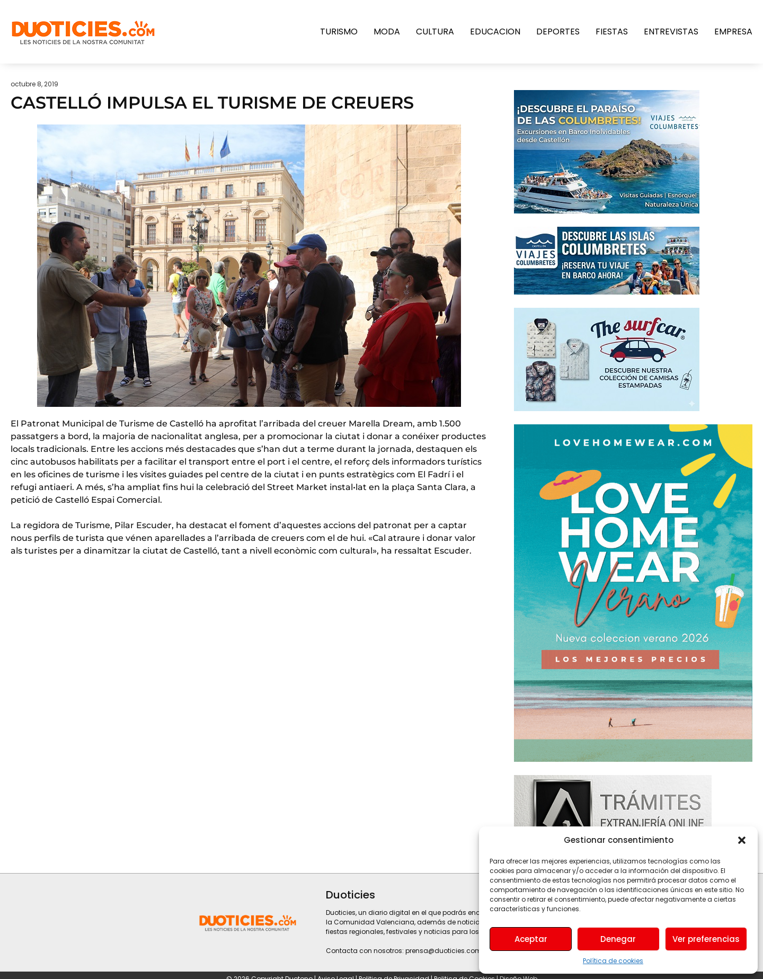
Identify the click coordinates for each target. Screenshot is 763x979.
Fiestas (612, 31)
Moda (387, 31)
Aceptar (530, 939)
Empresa (733, 31)
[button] (742, 840)
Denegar (618, 939)
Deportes (558, 31)
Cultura (435, 31)
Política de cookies (613, 960)
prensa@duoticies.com (443, 950)
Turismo (339, 31)
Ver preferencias (706, 939)
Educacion (495, 31)
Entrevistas (671, 31)
